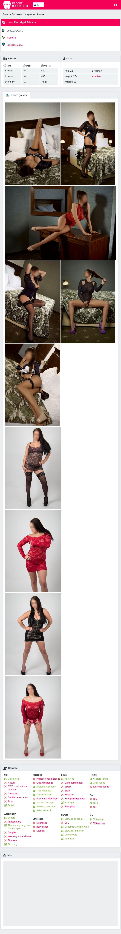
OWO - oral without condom (18, 788)
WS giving (98, 819)
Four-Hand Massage (47, 798)
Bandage (69, 802)
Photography (14, 821)
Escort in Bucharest (12, 14)
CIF (95, 807)
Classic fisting (100, 778)
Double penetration (18, 797)
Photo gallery (16, 95)
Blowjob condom (74, 818)
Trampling (70, 806)
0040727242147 (15, 30)
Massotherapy (43, 794)
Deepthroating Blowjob (77, 826)
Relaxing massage (45, 806)
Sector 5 (9, 37)
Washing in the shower (20, 836)
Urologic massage (46, 786)
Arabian (96, 76)
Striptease (41, 822)
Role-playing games (75, 798)
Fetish (11, 805)
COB (95, 803)
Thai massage (43, 790)
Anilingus (70, 838)
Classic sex (14, 778)
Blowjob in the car (74, 830)
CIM (95, 799)
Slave (67, 790)
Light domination (74, 782)
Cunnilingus (71, 834)
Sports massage (45, 802)
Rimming (12, 844)
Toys (10, 801)
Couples (12, 832)
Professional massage (48, 778)
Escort (11, 817)
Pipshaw (12, 840)
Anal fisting (99, 782)
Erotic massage (44, 782)
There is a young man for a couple (19, 827)
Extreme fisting (101, 786)
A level (11, 782)
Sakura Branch (44, 810)
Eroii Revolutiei (12, 44)
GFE (67, 822)
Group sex (13, 793)
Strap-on (69, 794)
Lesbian (40, 830)
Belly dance (42, 826)
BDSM (68, 786)
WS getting (99, 823)
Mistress (69, 778)
